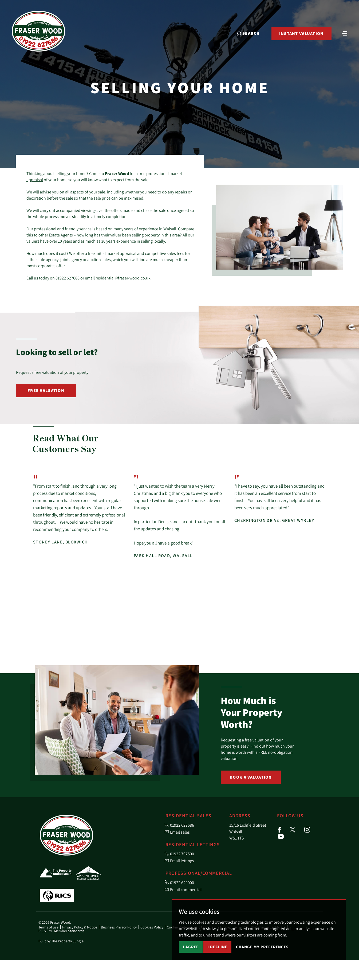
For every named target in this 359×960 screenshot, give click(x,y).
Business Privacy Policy (119, 927)
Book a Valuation (251, 777)
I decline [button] (217, 946)
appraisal (34, 179)
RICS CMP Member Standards (61, 930)
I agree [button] (191, 946)
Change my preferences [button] (262, 946)
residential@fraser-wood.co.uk (123, 278)
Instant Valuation (301, 34)
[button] (314, 442)
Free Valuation (45, 390)
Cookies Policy (151, 927)
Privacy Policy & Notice (79, 927)
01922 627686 (68, 278)
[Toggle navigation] (344, 33)
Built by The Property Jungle (61, 941)
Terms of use (48, 927)
